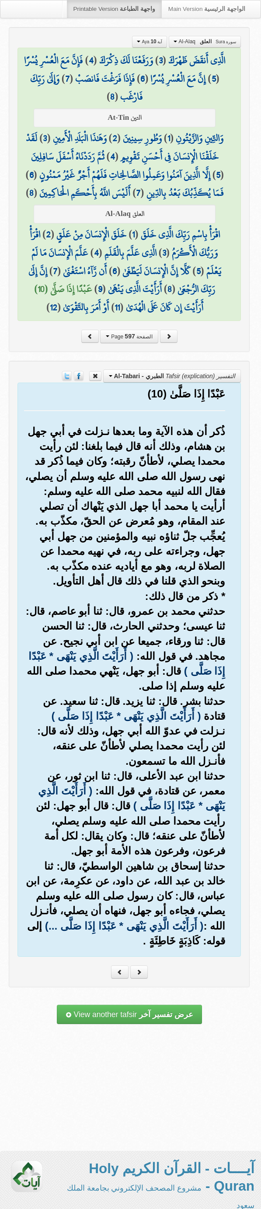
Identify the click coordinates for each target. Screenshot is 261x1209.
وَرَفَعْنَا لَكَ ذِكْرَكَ (126, 60)
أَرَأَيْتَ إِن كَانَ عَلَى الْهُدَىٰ (164, 307)
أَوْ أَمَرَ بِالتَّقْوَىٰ (86, 307)
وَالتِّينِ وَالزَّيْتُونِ (199, 138)
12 (53, 307)
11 (117, 307)
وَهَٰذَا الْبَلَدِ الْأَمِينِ (80, 138)
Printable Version (114, 9)
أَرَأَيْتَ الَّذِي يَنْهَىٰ (135, 289)
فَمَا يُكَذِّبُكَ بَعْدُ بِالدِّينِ (185, 192)
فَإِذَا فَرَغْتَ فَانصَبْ (105, 78)
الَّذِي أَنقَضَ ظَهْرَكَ (196, 60)
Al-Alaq (205, 41)
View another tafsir (129, 1014)
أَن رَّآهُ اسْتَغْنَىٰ (85, 271)
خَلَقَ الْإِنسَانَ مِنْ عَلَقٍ (91, 234)
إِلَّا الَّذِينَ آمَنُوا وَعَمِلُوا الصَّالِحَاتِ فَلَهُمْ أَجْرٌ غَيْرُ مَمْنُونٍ (124, 175)
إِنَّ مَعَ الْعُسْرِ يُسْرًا (177, 78)
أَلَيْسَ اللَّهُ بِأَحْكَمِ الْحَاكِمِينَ (84, 192)
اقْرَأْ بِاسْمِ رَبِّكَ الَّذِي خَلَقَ (180, 234)
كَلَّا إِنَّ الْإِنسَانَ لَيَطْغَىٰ (156, 271)
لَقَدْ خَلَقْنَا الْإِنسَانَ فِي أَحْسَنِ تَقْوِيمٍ (122, 147)
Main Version (206, 9)
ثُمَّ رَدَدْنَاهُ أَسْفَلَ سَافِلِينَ (67, 156)
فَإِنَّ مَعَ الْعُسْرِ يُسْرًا (53, 60)
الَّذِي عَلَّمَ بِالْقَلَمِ (130, 252)
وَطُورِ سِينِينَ (142, 138)
